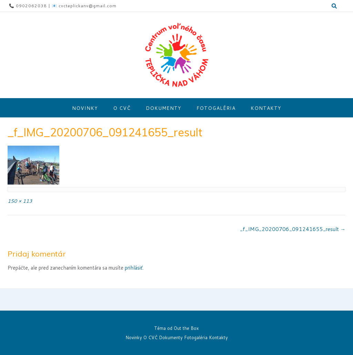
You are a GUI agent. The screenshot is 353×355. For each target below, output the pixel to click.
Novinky (85, 108)
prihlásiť (134, 267)
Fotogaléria (215, 108)
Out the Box (186, 328)
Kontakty (266, 108)
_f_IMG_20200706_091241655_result (292, 229)
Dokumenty (163, 108)
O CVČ (122, 108)
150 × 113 (20, 201)
